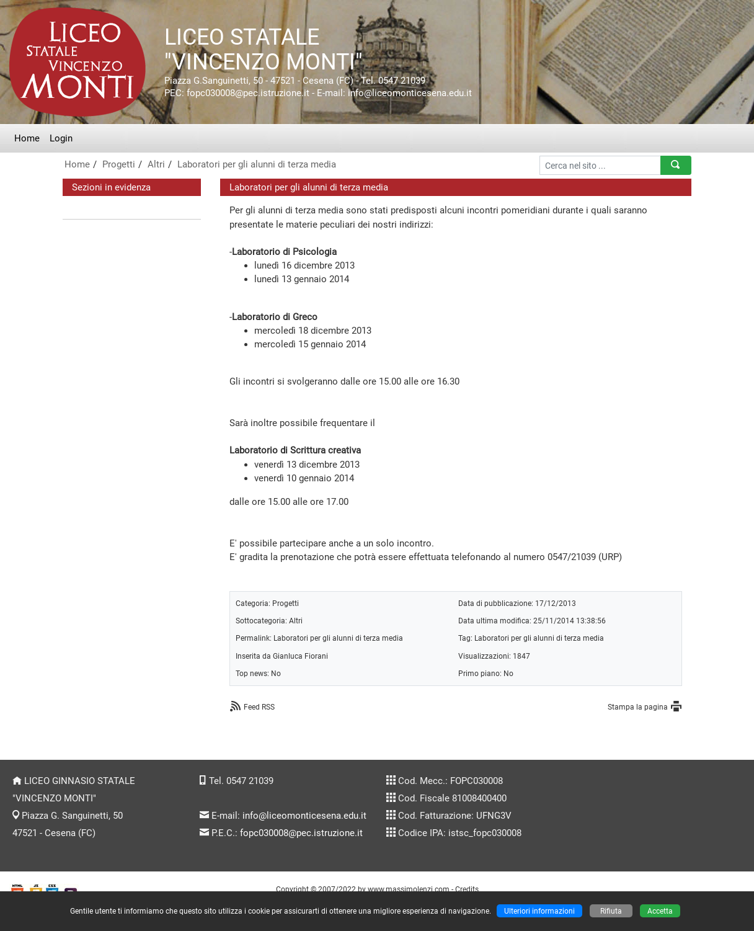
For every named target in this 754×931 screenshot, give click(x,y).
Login (61, 138)
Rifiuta (611, 910)
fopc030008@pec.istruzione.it (301, 833)
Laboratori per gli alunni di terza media (256, 164)
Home (27, 138)
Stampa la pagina (638, 706)
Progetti (118, 164)
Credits (467, 889)
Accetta (660, 910)
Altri (156, 164)
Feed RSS (259, 706)
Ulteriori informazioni (539, 910)
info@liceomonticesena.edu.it (304, 815)
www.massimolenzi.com (409, 889)
